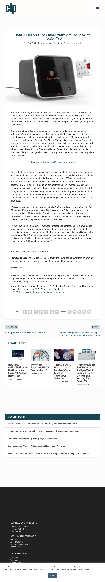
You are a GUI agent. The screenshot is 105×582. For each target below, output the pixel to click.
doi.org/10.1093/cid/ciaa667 (36, 281)
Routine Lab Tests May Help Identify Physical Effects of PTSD (34, 439)
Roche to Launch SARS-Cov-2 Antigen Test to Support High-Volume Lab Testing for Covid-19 (86, 372)
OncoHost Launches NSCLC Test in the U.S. (40, 367)
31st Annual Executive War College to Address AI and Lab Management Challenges (43, 431)
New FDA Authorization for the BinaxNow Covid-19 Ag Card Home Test (18, 370)
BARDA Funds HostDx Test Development (55, 162)
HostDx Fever (80, 140)
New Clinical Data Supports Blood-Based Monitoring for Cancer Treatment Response (44, 424)
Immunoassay (45, 43)
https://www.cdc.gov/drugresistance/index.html (42, 292)
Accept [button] (52, 576)
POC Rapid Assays (61, 43)
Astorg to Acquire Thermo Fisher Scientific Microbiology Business (36, 446)
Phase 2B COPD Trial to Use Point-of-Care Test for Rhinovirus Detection (62, 371)
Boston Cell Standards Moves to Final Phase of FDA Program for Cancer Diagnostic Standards (48, 454)
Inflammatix (42, 251)
